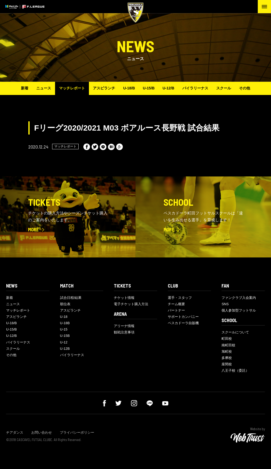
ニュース (43, 88)
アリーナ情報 (124, 326)
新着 (24, 88)
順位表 (65, 304)
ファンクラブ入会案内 (239, 298)
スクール (223, 88)
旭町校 (227, 351)
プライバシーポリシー (77, 432)
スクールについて (235, 332)
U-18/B (129, 88)
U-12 (63, 342)
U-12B (65, 349)
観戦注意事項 (124, 332)
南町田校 (228, 345)
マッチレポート (72, 88)
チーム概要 (176, 304)
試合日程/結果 (71, 298)
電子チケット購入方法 (131, 304)
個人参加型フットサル (239, 310)
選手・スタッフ (180, 298)
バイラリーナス (195, 88)
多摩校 (227, 358)
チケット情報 (124, 298)
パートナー (176, 310)
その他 (244, 88)
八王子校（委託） (235, 370)
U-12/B (168, 88)
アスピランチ (104, 88)
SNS (225, 304)
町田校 (227, 339)
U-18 (63, 317)
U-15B (65, 336)
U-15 (63, 329)
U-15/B (149, 88)
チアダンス (14, 432)
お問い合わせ (41, 432)
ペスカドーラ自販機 (183, 323)
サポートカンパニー (183, 317)
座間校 (227, 364)
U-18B (65, 323)
